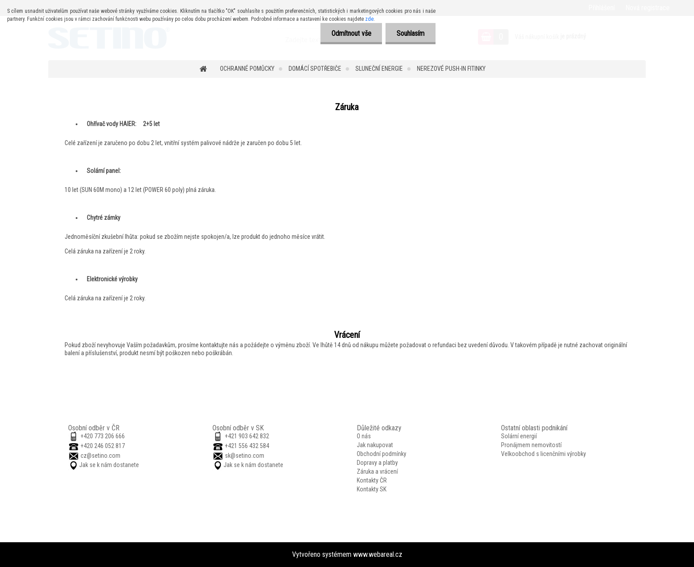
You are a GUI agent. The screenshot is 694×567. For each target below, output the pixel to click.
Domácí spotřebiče (315, 68)
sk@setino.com (244, 455)
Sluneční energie (379, 68)
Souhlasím (410, 33)
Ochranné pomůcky (247, 68)
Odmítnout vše (351, 33)
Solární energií (519, 436)
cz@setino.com (100, 455)
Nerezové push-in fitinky (451, 68)
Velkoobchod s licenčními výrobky (543, 453)
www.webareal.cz (377, 554)
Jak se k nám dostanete (109, 464)
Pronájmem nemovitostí (531, 444)
